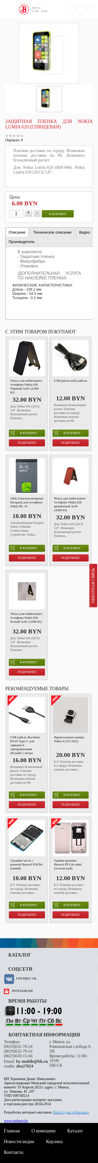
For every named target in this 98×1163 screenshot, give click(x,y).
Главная (12, 1130)
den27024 (24, 1066)
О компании (43, 1130)
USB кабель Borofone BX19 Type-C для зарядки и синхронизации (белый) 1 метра (25, 745)
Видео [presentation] (84, 232)
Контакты (13, 1152)
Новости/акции (19, 1141)
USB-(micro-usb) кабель (70, 381)
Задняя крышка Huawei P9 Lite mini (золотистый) (68, 864)
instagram (22, 991)
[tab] (17, 232)
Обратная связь (93, 585)
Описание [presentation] (17, 232)
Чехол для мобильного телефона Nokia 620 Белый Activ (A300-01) (26, 617)
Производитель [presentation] (22, 242)
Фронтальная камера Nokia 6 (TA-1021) (69, 739)
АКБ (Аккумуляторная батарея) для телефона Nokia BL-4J (26, 502)
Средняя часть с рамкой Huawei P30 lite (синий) (26, 864)
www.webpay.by (16, 1121)
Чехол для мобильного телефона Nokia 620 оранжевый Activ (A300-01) (69, 504)
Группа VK (26, 978)
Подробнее (27, 443)
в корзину (57, 214)
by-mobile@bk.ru (32, 1061)
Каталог (75, 1130)
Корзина (54, 1141)
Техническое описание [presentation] (52, 232)
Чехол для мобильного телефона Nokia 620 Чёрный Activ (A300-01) (26, 386)
